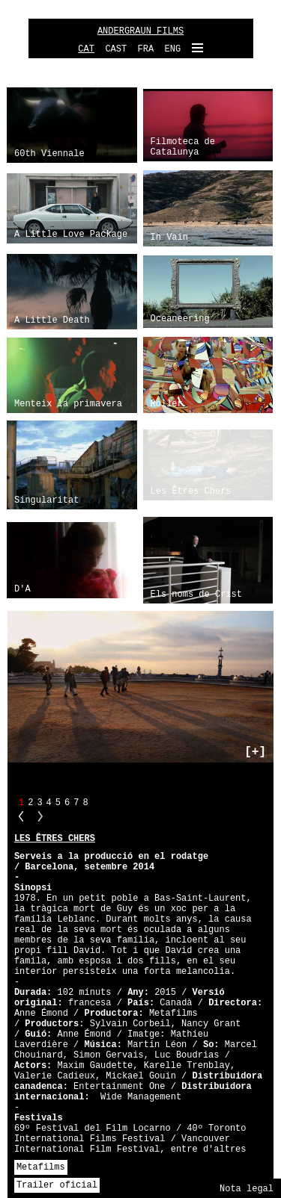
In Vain (169, 237)
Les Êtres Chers (191, 491)
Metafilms (40, 1167)
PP (21, 816)
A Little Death (52, 320)
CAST (116, 49)
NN (40, 816)
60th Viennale (49, 154)
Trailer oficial (56, 1185)
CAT (86, 49)
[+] (255, 752)
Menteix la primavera (68, 404)
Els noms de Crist (196, 594)
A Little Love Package (70, 234)
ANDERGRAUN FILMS (140, 31)
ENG (173, 49)
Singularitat (46, 500)
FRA (146, 49)
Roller (167, 404)
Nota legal (247, 1189)
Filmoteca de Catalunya (183, 147)
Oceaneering (180, 319)
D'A (22, 589)
